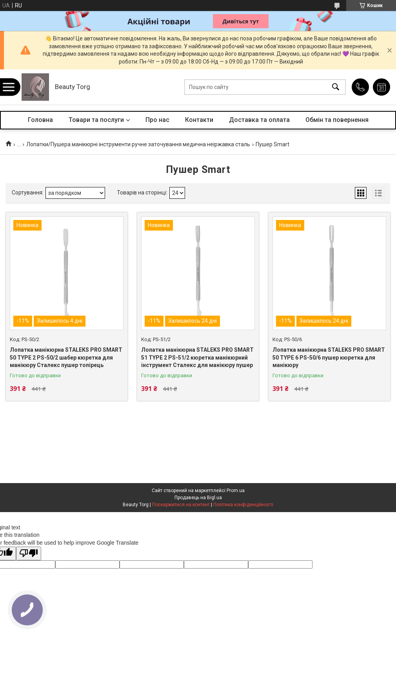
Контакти (199, 120)
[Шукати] (335, 87)
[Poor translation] (28, 553)
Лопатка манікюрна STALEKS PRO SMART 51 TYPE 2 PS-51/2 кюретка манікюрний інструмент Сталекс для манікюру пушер (197, 357)
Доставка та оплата (259, 120)
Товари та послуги (96, 120)
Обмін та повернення (337, 120)
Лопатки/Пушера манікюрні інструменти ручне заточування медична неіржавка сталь (138, 144)
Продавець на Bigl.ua (198, 497)
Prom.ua (236, 490)
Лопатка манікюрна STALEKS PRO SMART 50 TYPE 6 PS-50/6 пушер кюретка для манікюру (328, 357)
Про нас (157, 120)
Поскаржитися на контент (181, 504)
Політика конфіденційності (243, 504)
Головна (40, 120)
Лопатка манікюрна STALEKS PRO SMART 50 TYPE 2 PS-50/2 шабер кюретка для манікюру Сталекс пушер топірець (66, 357)
